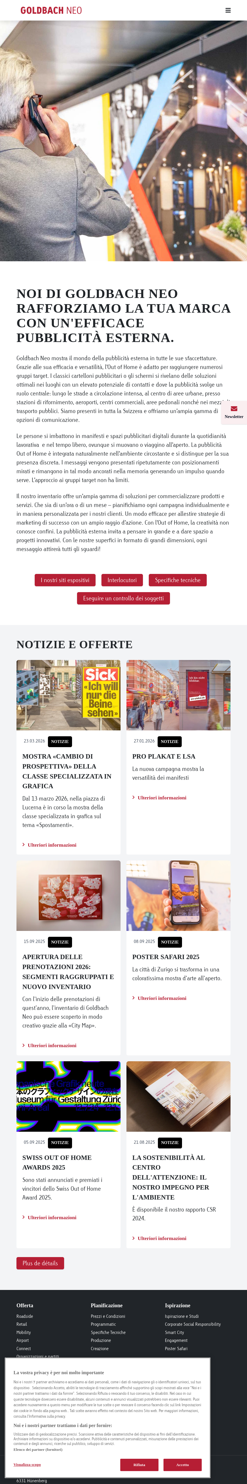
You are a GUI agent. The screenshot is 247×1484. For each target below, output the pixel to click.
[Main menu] (165, 10)
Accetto (182, 1465)
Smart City (174, 1332)
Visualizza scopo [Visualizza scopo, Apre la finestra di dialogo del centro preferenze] (27, 1464)
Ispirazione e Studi (182, 1316)
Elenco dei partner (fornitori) (38, 1449)
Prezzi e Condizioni (108, 1316)
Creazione (100, 1348)
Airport (22, 1340)
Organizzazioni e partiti (37, 1356)
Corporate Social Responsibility (193, 1324)
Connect (23, 1348)
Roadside (24, 1316)
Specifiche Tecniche (108, 1332)
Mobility (23, 1332)
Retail (21, 1324)
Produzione (101, 1340)
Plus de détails (40, 1263)
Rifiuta (139, 1465)
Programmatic (103, 1324)
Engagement (176, 1340)
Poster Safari (176, 1348)
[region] (108, 1417)
